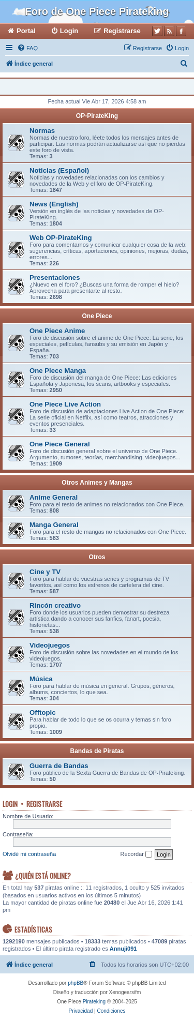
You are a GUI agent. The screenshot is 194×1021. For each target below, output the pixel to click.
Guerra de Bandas (58, 766)
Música (41, 679)
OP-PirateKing (97, 115)
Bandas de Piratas (97, 751)
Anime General (53, 497)
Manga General (54, 525)
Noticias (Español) (59, 170)
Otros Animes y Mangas (97, 482)
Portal (26, 31)
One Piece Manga (57, 370)
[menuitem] (27, 48)
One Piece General (59, 444)
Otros (96, 557)
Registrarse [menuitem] (122, 31)
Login (10, 804)
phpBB (75, 983)
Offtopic (42, 712)
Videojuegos (49, 645)
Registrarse (44, 804)
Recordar (136, 854)
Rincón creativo (55, 605)
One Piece (97, 316)
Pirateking (94, 1001)
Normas (42, 130)
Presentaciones (54, 277)
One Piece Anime (57, 331)
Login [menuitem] (69, 31)
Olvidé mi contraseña (29, 854)
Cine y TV (45, 572)
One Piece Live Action (65, 404)
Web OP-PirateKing (60, 238)
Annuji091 (123, 948)
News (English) (54, 204)
